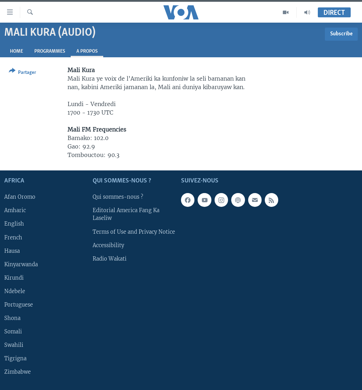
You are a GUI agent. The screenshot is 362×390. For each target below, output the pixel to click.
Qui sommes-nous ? (118, 197)
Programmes (49, 51)
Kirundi (14, 278)
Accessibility (108, 245)
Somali (13, 331)
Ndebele (14, 291)
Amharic (15, 211)
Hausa (12, 251)
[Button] (22, 73)
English (14, 224)
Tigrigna (15, 358)
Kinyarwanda (21, 264)
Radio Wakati (110, 259)
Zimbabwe (17, 372)
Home (16, 51)
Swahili (13, 345)
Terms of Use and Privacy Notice (134, 232)
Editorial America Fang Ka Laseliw (126, 215)
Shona (12, 318)
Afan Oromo (19, 197)
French (13, 237)
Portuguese (18, 305)
